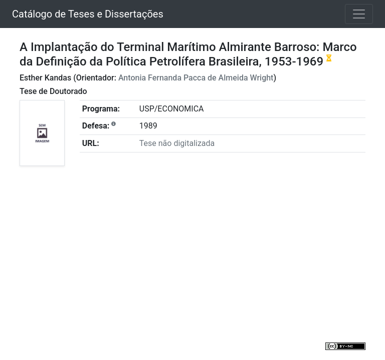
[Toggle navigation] (359, 14)
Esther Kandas (45, 77)
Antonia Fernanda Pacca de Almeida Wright (196, 77)
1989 (148, 125)
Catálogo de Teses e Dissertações (87, 14)
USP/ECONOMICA (171, 109)
